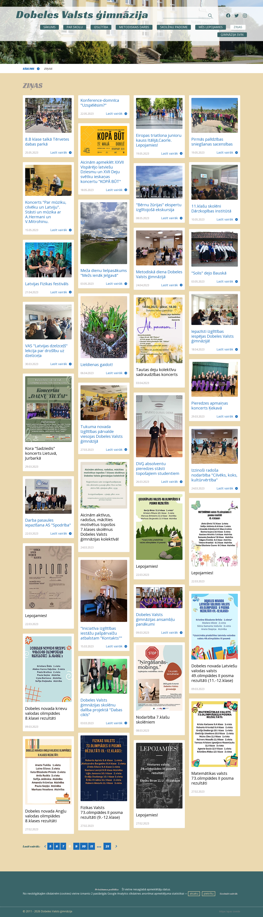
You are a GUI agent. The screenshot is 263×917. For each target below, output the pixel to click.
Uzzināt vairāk (229, 893)
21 (107, 846)
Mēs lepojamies (211, 27)
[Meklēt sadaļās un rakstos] (188, 16)
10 (84, 846)
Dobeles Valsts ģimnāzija (82, 14)
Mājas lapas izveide (229, 911)
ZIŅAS (238, 27)
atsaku (194, 893)
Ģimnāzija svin (232, 35)
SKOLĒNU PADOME (174, 27)
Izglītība (101, 27)
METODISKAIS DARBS (134, 27)
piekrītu (209, 893)
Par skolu (75, 27)
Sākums (49, 27)
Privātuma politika (107, 889)
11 (91, 846)
